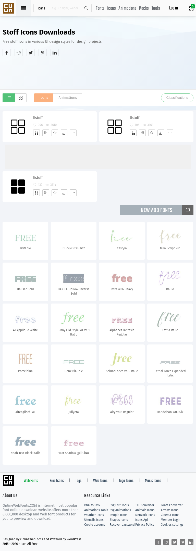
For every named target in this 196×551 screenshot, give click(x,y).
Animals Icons (144, 510)
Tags (78, 481)
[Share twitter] (31, 52)
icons (41, 8)
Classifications (177, 98)
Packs (144, 8)
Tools (156, 8)
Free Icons (57, 481)
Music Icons (153, 481)
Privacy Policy (144, 524)
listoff (38, 118)
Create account (94, 524)
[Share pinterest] (43, 52)
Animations (127, 8)
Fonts (100, 8)
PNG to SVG (92, 505)
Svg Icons (9, 9)
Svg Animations (120, 510)
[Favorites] (55, 132)
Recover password (122, 524)
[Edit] (45, 132)
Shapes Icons (119, 520)
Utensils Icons (94, 520)
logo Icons (126, 481)
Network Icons (145, 515)
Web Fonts (31, 481)
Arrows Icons (169, 510)
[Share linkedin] (55, 52)
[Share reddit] (19, 52)
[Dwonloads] (64, 132)
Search (86, 8)
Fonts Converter (171, 505)
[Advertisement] (98, 72)
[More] (73, 132)
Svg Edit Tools (119, 505)
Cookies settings (172, 524)
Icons (111, 8)
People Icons (118, 515)
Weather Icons (94, 515)
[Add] (36, 132)
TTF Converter (144, 505)
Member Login (170, 520)
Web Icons (100, 481)
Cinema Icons (170, 515)
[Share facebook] (7, 52)
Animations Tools (96, 510)
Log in (173, 8)
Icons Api (141, 520)
